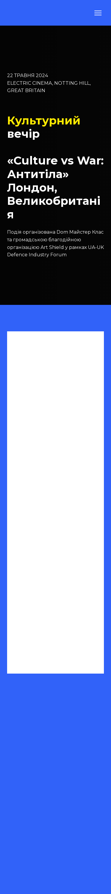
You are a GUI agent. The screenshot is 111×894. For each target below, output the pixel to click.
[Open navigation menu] (98, 13)
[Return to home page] (21, 13)
